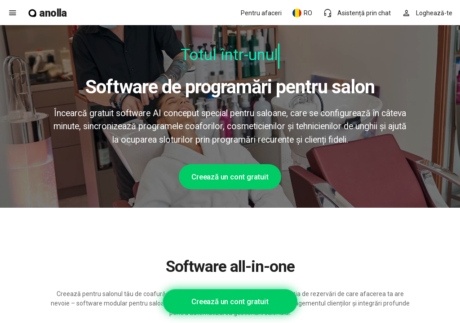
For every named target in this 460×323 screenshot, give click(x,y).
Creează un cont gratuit (229, 176)
